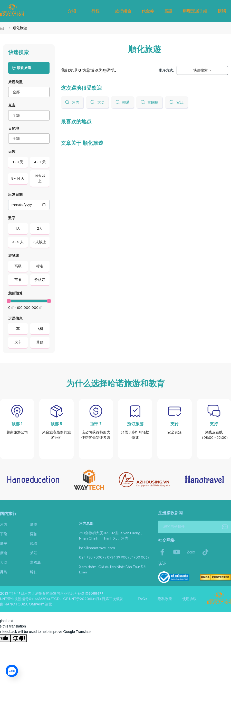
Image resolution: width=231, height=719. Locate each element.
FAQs (142, 599)
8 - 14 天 (17, 178)
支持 (214, 424)
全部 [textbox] (16, 92)
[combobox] (29, 92)
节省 (18, 280)
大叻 (3, 562)
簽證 (168, 11)
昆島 (3, 572)
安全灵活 (174, 432)
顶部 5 (56, 424)
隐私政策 (165, 599)
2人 (40, 228)
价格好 (39, 280)
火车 (18, 342)
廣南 (3, 553)
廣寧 (33, 524)
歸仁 (33, 572)
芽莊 (33, 553)
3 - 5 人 (18, 242)
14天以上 (39, 178)
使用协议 (189, 599)
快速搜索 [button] (200, 70)
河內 (3, 524)
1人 (17, 228)
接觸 (222, 11)
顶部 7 (96, 424)
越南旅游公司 (17, 432)
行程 (95, 11)
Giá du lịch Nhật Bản (115, 567)
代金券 (148, 11)
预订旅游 (135, 424)
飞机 (39, 329)
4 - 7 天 (40, 162)
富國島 (35, 562)
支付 (174, 424)
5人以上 (39, 242)
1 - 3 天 (18, 162)
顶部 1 (17, 424)
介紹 (72, 11)
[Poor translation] (19, 638)
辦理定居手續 (195, 11)
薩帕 (33, 534)
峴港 (33, 543)
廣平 (3, 543)
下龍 (3, 534)
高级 (18, 266)
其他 (39, 342)
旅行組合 (123, 11)
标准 (39, 266)
